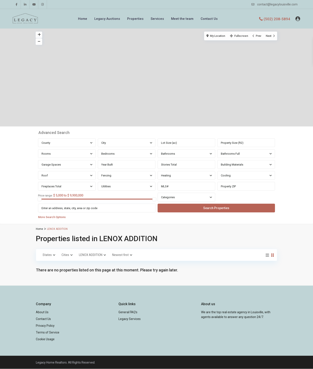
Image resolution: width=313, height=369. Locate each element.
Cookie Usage (45, 339)
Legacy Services (129, 319)
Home (82, 19)
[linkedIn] (25, 4)
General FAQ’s (127, 312)
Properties (135, 19)
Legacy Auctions (107, 19)
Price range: (45, 195)
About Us (42, 312)
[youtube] (34, 4)
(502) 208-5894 (277, 19)
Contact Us (209, 19)
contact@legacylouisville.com (277, 4)
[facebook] (16, 4)
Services (157, 19)
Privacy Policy (45, 325)
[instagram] (42, 4)
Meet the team (182, 19)
